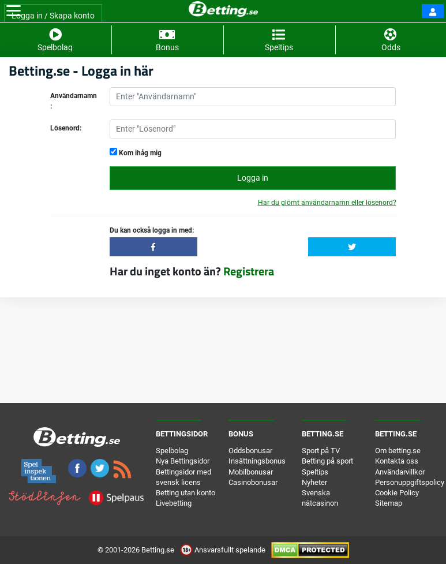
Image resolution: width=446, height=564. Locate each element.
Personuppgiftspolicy (409, 482)
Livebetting (174, 503)
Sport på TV (321, 450)
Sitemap (388, 503)
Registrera (248, 271)
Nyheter (314, 482)
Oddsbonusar (250, 450)
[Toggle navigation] (13, 11)
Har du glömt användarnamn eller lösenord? (327, 203)
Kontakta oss (396, 461)
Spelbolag (172, 450)
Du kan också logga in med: (152, 230)
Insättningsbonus (257, 461)
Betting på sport (327, 461)
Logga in (252, 177)
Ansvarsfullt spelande (223, 550)
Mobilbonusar (250, 472)
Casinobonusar (253, 482)
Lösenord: (65, 128)
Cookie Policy (397, 492)
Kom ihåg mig (136, 152)
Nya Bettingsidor (182, 461)
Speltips (315, 472)
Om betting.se (398, 450)
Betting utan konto (185, 492)
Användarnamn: (73, 101)
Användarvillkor (400, 472)
